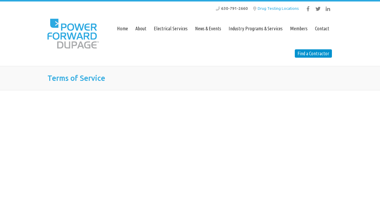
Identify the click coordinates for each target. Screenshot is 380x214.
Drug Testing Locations (278, 8)
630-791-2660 (234, 8)
